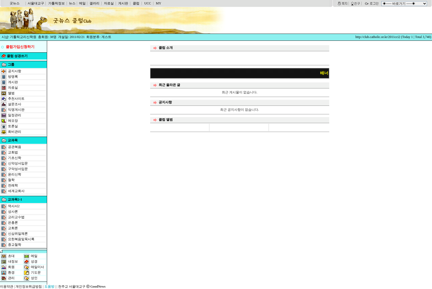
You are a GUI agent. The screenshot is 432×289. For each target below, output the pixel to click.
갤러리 (94, 3)
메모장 (13, 121)
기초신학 (14, 158)
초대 (11, 256)
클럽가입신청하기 (20, 47)
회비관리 (14, 132)
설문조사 (14, 104)
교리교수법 (16, 217)
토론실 (13, 126)
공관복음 (14, 147)
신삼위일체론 (18, 234)
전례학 (13, 185)
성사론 (13, 212)
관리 (11, 278)
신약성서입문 (18, 163)
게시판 (123, 3)
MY (158, 3)
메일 (82, 3)
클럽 (136, 3)
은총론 (13, 223)
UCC (147, 3)
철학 (11, 180)
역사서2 (14, 206)
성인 (34, 278)
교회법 (13, 152)
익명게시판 (16, 110)
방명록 (13, 77)
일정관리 (14, 115)
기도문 (36, 272)
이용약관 (6, 286)
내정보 (13, 261)
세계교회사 (16, 191)
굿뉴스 (15, 3)
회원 (11, 267)
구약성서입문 (18, 169)
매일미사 (37, 267)
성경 (34, 261)
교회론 (13, 228)
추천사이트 (16, 99)
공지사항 (14, 71)
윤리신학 (14, 174)
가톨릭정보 (56, 3)
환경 (11, 272)
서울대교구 (36, 3)
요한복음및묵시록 (21, 239)
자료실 (109, 3)
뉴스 (72, 3)
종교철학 (14, 245)
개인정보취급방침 (28, 286)
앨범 (11, 93)
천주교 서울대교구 (71, 286)
